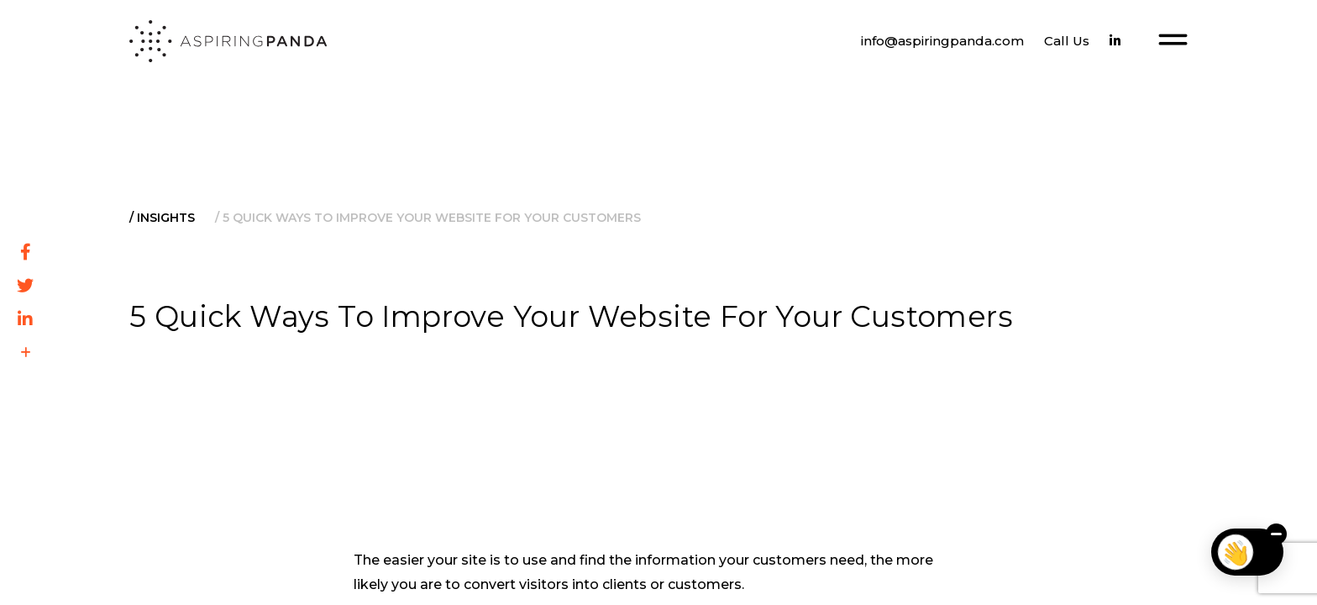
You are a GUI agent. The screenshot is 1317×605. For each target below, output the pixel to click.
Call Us (1066, 41)
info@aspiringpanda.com (942, 41)
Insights (166, 217)
